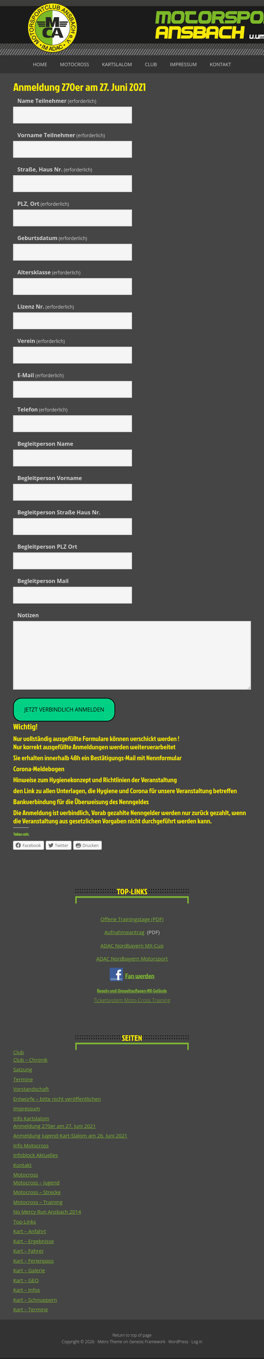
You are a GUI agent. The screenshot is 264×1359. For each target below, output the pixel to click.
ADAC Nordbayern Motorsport (132, 959)
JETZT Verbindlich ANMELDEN (64, 710)
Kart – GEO (26, 1281)
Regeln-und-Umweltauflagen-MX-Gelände (132, 991)
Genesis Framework (147, 1343)
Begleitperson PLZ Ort (47, 546)
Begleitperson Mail (42, 581)
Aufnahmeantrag (124, 932)
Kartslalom (117, 64)
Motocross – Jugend (36, 1183)
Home (39, 64)
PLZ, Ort (43, 203)
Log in (197, 1343)
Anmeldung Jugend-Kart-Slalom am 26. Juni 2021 (71, 1136)
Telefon (42, 409)
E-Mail (40, 375)
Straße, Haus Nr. (54, 169)
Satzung (22, 1070)
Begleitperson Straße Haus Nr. (58, 512)
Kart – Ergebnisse (33, 1242)
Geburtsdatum (52, 238)
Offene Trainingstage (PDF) (132, 919)
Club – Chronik (30, 1060)
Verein (41, 341)
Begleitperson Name (45, 444)
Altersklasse (48, 272)
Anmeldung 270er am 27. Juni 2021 (55, 1126)
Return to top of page (132, 1336)
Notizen (28, 615)
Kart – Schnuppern (35, 1300)
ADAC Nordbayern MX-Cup (132, 945)
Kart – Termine (30, 1310)
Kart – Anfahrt (29, 1232)
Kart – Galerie (29, 1271)
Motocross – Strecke (37, 1193)
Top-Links (24, 1222)
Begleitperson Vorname (49, 478)
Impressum (184, 64)
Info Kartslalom (31, 1119)
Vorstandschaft (31, 1089)
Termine (23, 1080)
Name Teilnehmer (56, 101)
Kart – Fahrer (28, 1252)
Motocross (73, 64)
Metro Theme (109, 1343)
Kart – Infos (26, 1291)
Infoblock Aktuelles (35, 1156)
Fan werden (140, 976)
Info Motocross (31, 1146)
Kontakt (222, 64)
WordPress (178, 1343)
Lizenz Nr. (45, 306)
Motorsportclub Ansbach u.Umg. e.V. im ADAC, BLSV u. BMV (132, 27)
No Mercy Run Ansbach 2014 (47, 1212)
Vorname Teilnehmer (61, 135)
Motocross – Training (38, 1203)
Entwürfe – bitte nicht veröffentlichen (57, 1099)
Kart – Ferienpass (33, 1261)
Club (151, 64)
